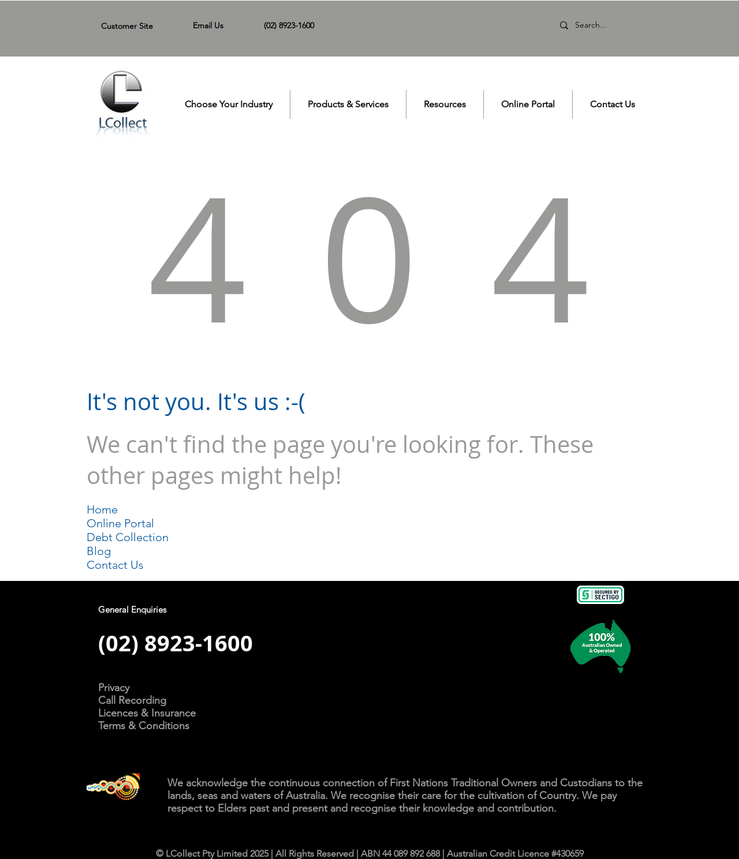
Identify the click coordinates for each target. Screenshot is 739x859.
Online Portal (120, 523)
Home (102, 509)
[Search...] (602, 25)
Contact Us (115, 565)
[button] (228, 104)
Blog (99, 551)
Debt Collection (128, 537)
